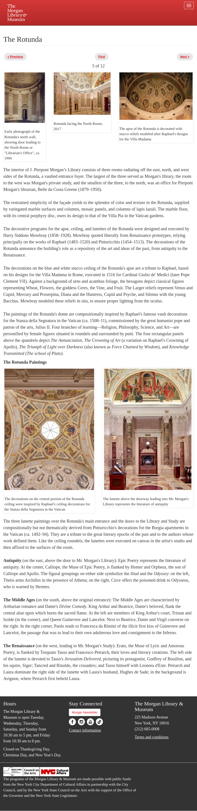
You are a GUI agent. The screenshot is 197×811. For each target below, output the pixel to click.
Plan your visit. (46, 29)
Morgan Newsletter (85, 712)
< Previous (15, 56)
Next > (184, 56)
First (101, 56)
